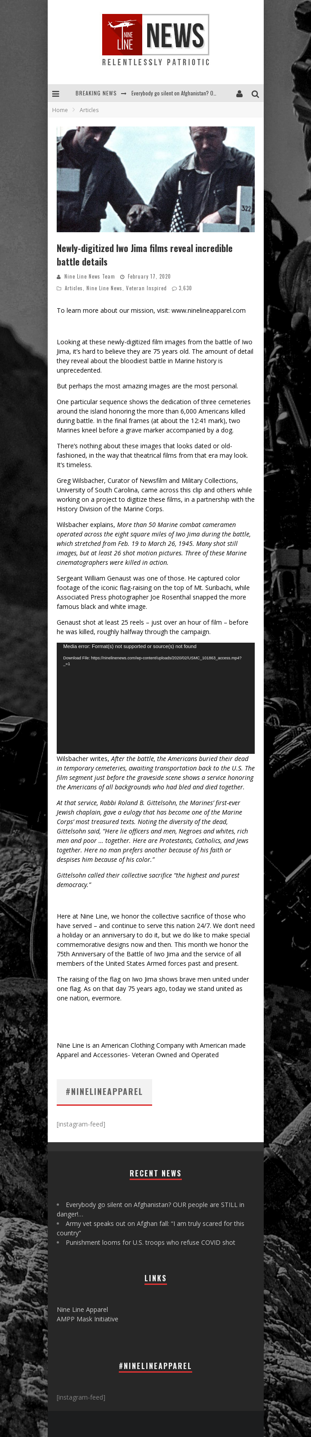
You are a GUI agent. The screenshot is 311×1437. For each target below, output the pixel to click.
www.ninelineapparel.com (208, 310)
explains (101, 524)
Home (60, 110)
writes (99, 758)
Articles (74, 288)
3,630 (185, 288)
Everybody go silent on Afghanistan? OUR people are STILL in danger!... (208, 93)
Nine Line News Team (89, 276)
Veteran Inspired (146, 288)
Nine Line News (104, 288)
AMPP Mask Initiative (87, 1319)
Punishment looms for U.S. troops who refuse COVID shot (150, 1242)
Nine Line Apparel (82, 1309)
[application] (156, 698)
